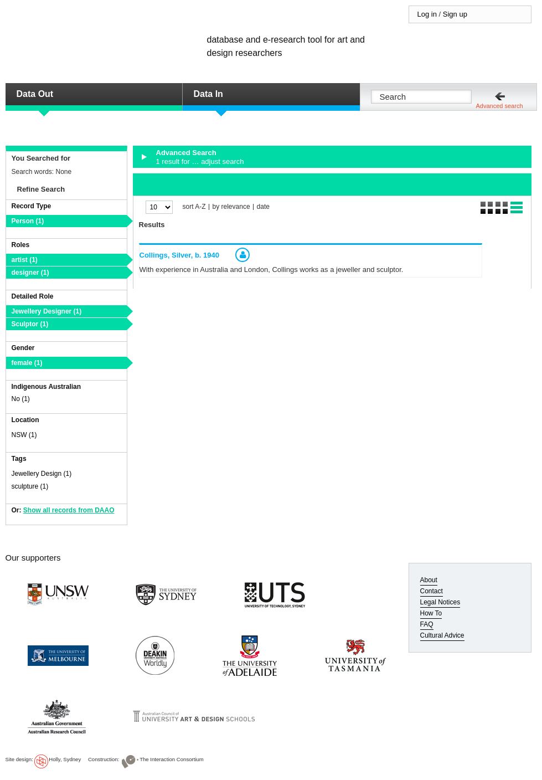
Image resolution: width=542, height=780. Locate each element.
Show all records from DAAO (69, 510)
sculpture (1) (30, 486)
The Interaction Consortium (172, 759)
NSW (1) (24, 435)
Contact (431, 591)
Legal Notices (440, 602)
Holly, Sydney (65, 759)
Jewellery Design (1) (42, 474)
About (428, 580)
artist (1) (25, 260)
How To (431, 613)
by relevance (231, 207)
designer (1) (30, 272)
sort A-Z (194, 207)
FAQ (426, 624)
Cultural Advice (442, 635)
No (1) (21, 399)
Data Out (35, 94)
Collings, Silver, (180, 255)
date (263, 207)
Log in (427, 14)
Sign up (455, 14)
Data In (208, 94)
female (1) (27, 363)
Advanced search (499, 105)
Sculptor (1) (30, 324)
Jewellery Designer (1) (47, 311)
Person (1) (28, 221)
